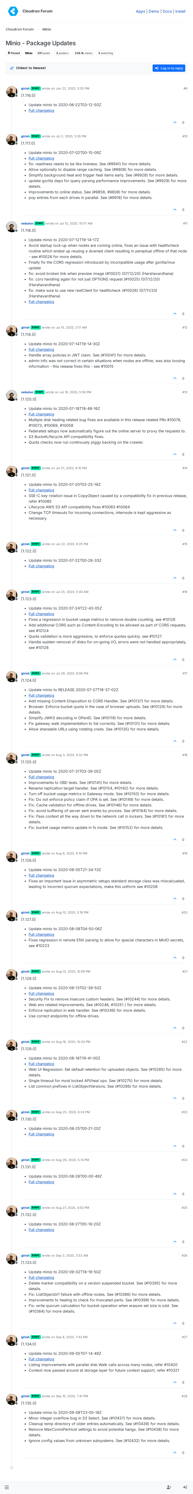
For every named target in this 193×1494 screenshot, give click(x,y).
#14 (184, 468)
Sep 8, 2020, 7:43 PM (72, 1337)
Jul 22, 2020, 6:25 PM (72, 544)
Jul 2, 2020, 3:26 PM (71, 136)
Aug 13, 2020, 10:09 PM (73, 971)
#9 (185, 88)
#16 (184, 592)
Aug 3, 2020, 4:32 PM (72, 755)
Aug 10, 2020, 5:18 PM (72, 912)
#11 (185, 223)
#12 (184, 327)
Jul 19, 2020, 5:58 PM (75, 392)
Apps (140, 11)
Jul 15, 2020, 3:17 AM (71, 327)
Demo (154, 11)
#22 (184, 1042)
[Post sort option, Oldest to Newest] (28, 68)
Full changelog (41, 110)
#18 (184, 755)
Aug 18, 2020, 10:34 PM (73, 1042)
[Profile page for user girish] (11, 91)
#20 (184, 912)
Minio (28, 53)
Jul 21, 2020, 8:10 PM (71, 468)
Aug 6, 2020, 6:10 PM (71, 853)
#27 (184, 1337)
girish (25, 88)
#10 (184, 136)
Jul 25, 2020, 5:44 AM (72, 592)
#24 (184, 1160)
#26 (184, 1255)
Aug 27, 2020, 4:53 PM (72, 1207)
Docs (167, 11)
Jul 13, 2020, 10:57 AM (76, 223)
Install (180, 11)
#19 (184, 853)
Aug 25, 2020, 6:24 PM (73, 1112)
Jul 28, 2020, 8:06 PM (72, 673)
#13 (184, 392)
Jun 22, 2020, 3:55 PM (72, 88)
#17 (185, 673)
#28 (184, 1396)
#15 (184, 544)
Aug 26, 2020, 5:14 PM (72, 1160)
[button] (7, 1487)
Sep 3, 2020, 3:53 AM (72, 1255)
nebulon (27, 223)
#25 (184, 1207)
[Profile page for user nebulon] (11, 226)
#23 (184, 1112)
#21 (184, 971)
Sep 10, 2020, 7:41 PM (72, 1396)
